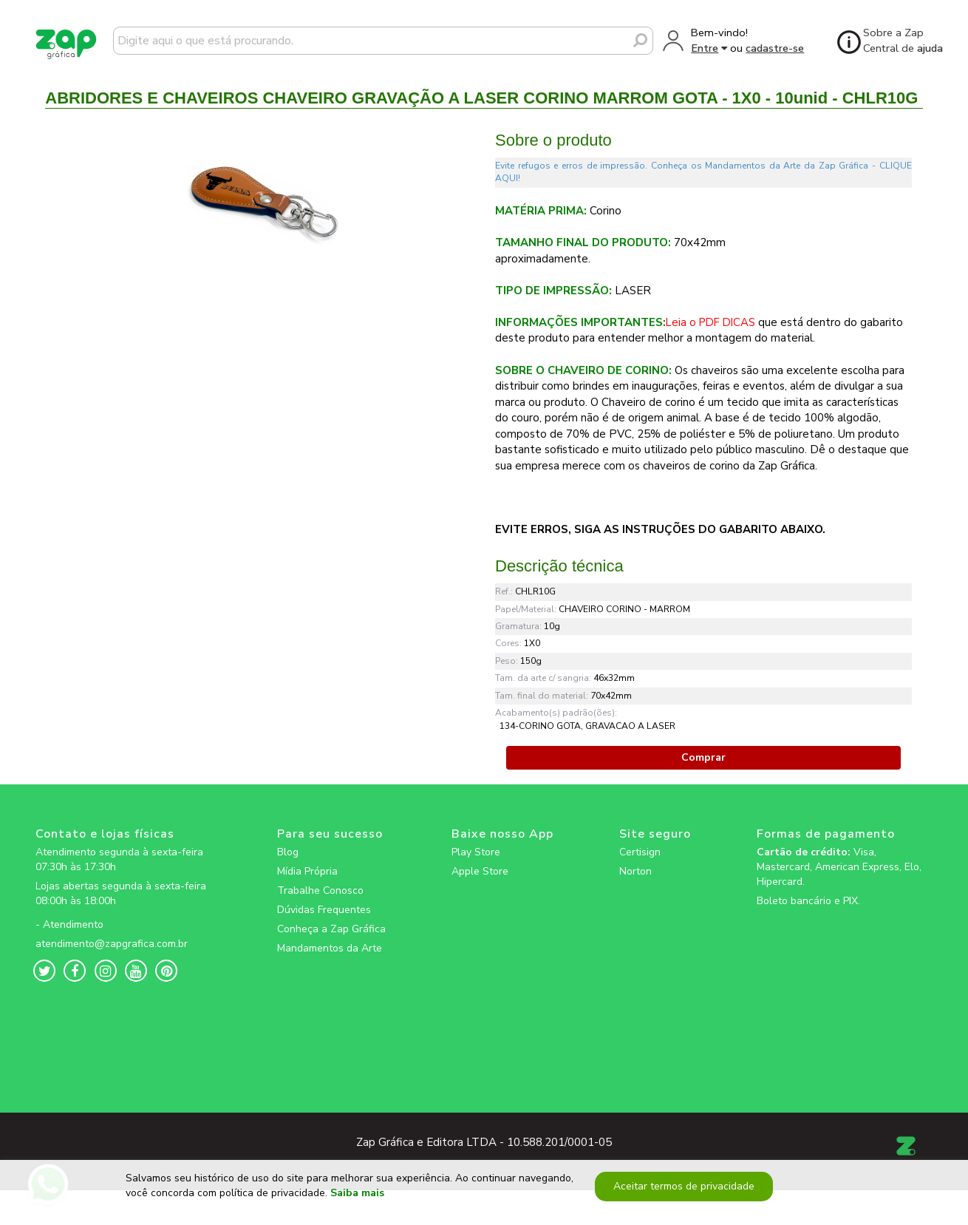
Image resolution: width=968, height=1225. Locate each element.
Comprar (703, 757)
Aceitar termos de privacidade (681, 1191)
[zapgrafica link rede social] (123, 913)
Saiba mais (357, 1199)
